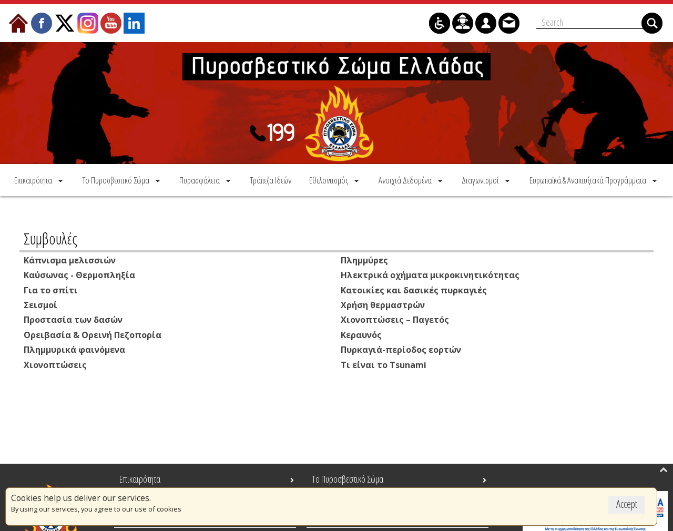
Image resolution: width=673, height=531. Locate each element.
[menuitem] (39, 179)
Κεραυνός (361, 333)
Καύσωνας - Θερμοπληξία (79, 274)
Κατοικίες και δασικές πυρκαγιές (414, 289)
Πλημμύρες (364, 259)
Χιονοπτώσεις (55, 363)
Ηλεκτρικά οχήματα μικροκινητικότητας (430, 274)
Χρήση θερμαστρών (383, 304)
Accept (626, 504)
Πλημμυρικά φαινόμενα (74, 348)
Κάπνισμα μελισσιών (70, 259)
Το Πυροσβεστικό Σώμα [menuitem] (347, 479)
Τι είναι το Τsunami (383, 363)
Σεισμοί (40, 304)
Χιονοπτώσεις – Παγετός (395, 318)
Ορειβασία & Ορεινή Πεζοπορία (92, 333)
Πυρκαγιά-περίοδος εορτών (401, 348)
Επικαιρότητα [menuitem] (139, 479)
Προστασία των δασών (73, 318)
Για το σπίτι (51, 289)
